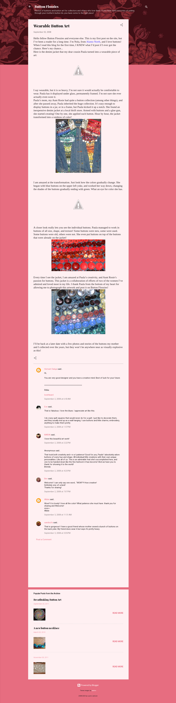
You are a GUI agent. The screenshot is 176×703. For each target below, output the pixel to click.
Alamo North (93, 41)
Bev (46, 478)
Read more (118, 613)
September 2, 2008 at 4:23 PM (57, 471)
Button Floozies (46, 6)
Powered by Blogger (88, 685)
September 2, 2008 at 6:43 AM (57, 399)
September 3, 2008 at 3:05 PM (57, 533)
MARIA (47, 435)
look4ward (48, 395)
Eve (45, 407)
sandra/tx (48, 522)
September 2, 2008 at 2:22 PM (57, 443)
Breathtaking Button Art (47, 599)
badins (94, 690)
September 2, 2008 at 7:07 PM (57, 491)
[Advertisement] (139, 59)
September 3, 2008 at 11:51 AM (58, 515)
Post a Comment (43, 539)
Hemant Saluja (50, 369)
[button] (121, 25)
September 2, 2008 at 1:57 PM (57, 427)
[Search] (146, 7)
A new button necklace (46, 628)
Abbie (46, 499)
